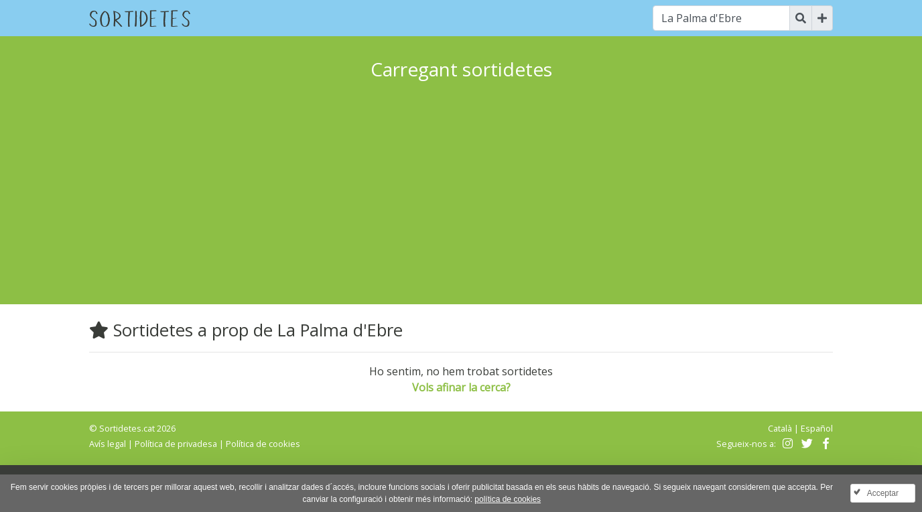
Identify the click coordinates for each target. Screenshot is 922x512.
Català (780, 428)
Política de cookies (263, 444)
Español (817, 428)
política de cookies (507, 499)
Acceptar (883, 493)
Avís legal (107, 444)
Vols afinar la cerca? (461, 387)
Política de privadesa (176, 444)
